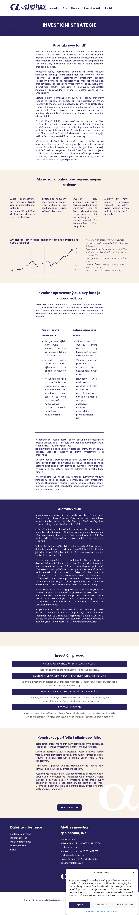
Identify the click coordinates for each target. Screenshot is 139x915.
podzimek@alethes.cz (72, 855)
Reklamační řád (18, 838)
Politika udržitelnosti (20, 841)
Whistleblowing (18, 845)
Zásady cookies (90, 911)
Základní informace (20, 834)
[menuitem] (14, 8)
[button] (133, 872)
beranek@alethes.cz (72, 863)
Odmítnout (102, 904)
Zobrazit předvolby (124, 904)
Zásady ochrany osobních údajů (107, 911)
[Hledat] (40, 24)
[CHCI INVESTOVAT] (69, 807)
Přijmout (79, 904)
